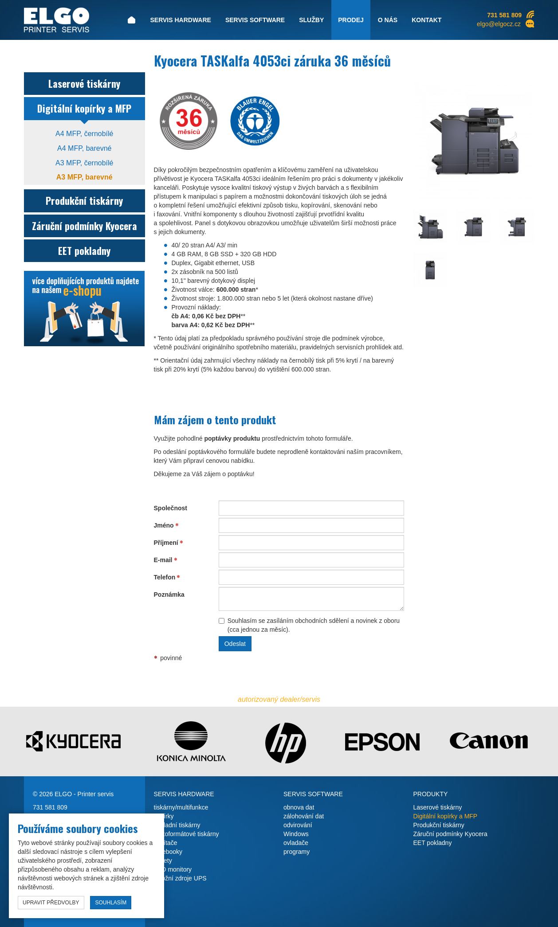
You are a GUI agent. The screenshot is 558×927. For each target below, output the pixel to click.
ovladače (295, 842)
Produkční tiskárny (84, 200)
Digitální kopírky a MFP (84, 108)
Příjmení (166, 542)
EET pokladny (84, 250)
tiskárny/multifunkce (181, 807)
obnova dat (298, 807)
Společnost (170, 508)
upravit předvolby (51, 903)
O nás (387, 19)
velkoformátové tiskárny (186, 833)
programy (296, 851)
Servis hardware (180, 19)
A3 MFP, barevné (84, 177)
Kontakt (426, 19)
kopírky (164, 816)
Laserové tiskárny (84, 83)
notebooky (168, 851)
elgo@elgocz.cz (499, 23)
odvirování (297, 825)
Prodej (351, 19)
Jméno (164, 525)
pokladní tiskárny (177, 825)
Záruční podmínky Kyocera (84, 226)
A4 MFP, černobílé (84, 133)
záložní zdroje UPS (180, 878)
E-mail (163, 559)
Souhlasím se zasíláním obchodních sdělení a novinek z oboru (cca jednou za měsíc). (309, 625)
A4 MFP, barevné (84, 148)
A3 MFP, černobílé (84, 163)
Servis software (255, 19)
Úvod (131, 19)
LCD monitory (173, 869)
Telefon (165, 577)
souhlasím (110, 903)
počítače (165, 842)
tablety (163, 860)
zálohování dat (303, 816)
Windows (296, 833)
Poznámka (169, 594)
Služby (311, 19)
